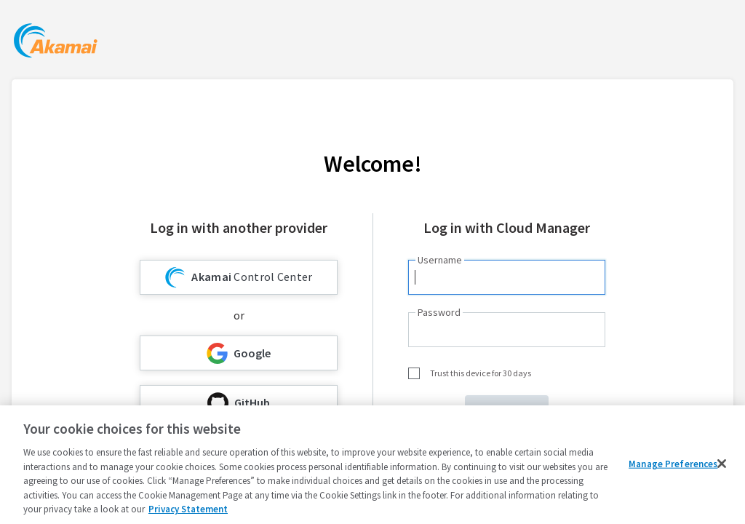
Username (440, 259)
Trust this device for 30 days (480, 373)
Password (439, 312)
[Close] (722, 464)
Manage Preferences (673, 463)
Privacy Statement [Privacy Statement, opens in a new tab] (188, 509)
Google (239, 353)
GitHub (238, 402)
